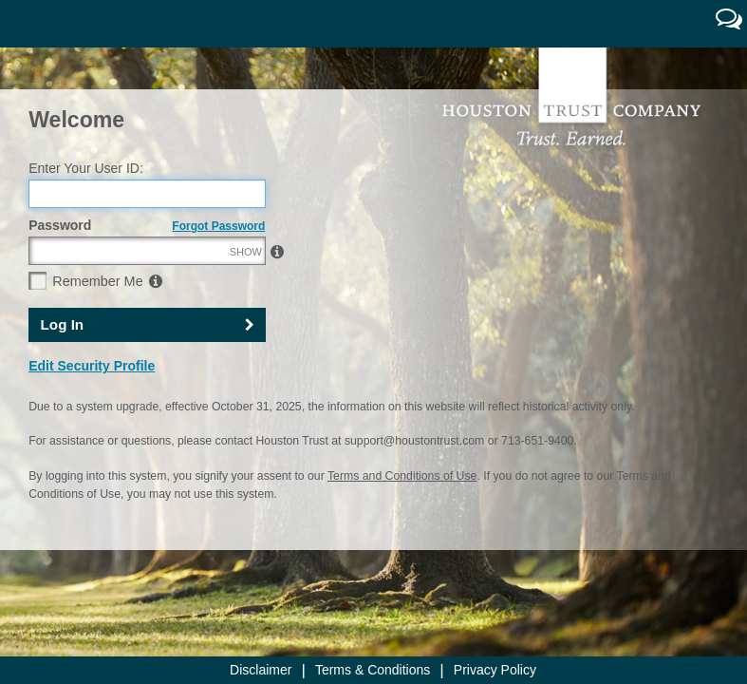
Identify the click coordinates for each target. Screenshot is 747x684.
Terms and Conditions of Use (401, 476)
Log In (62, 324)
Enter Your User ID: (85, 168)
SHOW (246, 251)
